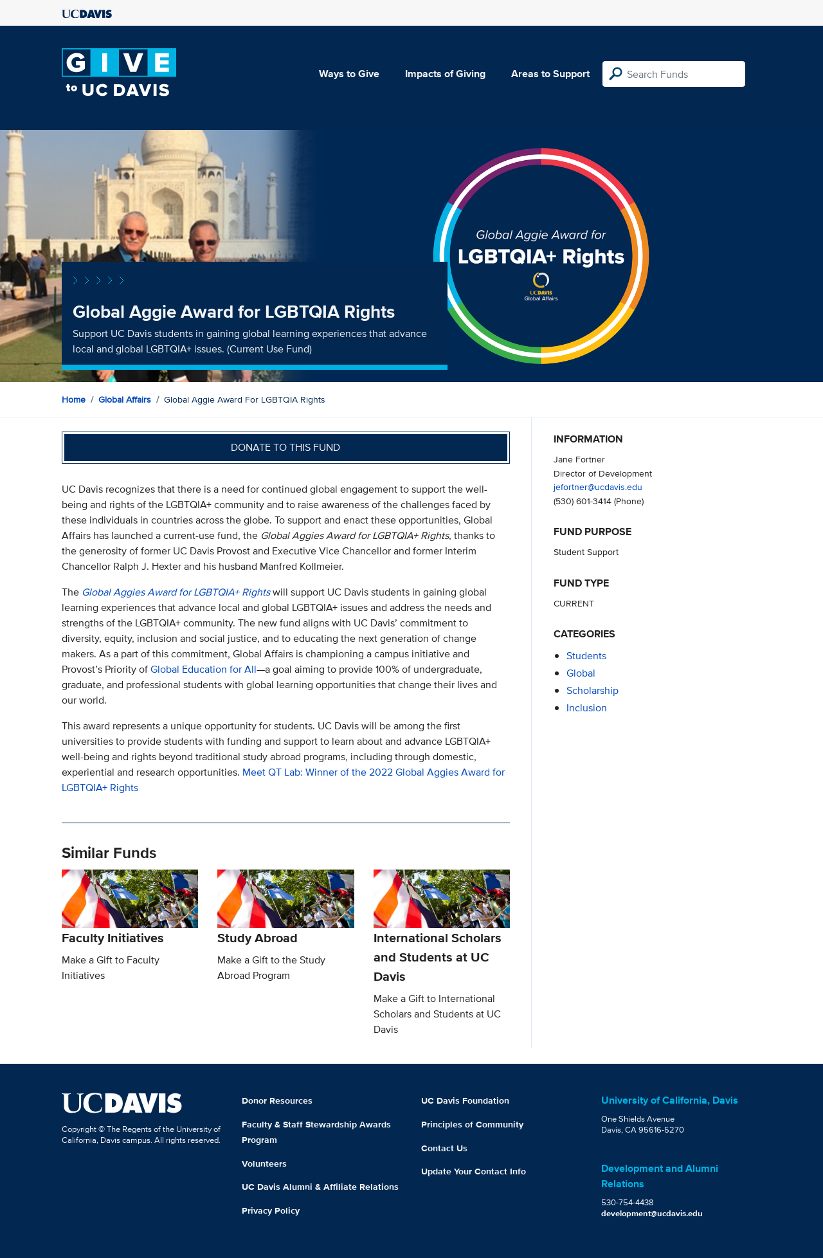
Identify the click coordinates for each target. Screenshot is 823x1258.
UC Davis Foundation (465, 1100)
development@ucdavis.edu (652, 1213)
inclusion (586, 707)
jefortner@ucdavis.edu (598, 486)
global (580, 673)
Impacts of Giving (445, 73)
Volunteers (264, 1163)
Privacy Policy (271, 1210)
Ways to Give (349, 73)
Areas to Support (550, 73)
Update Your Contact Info (473, 1171)
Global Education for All (203, 669)
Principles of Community (472, 1124)
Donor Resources (277, 1100)
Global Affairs (124, 399)
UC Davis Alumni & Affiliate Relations (320, 1186)
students (586, 655)
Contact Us (444, 1148)
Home (74, 399)
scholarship (592, 690)
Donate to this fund (285, 447)
